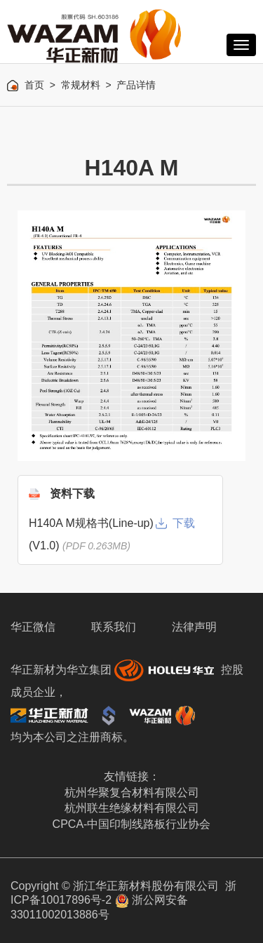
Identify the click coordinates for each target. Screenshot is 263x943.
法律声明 (194, 627)
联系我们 (113, 627)
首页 (34, 85)
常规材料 (80, 85)
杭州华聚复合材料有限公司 (132, 792)
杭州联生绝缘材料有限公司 (132, 808)
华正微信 (33, 627)
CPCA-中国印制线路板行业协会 (132, 824)
